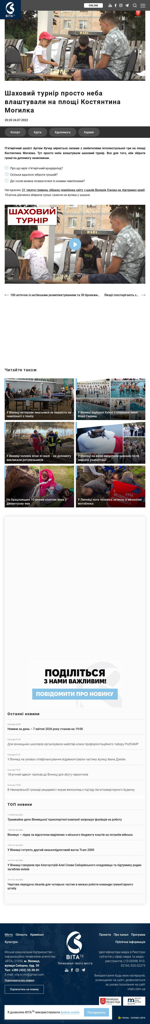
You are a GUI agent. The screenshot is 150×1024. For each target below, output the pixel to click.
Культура (11, 942)
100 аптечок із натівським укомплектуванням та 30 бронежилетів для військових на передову (55, 295)
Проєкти (105, 934)
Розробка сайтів (138, 1018)
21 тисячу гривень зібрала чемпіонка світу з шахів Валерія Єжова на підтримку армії (83, 190)
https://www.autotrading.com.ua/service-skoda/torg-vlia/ (75, 587)
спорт (16, 132)
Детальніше (75, 727)
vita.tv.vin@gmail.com (29, 974)
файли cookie (70, 1012)
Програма (138, 934)
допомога (63, 132)
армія (90, 132)
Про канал (121, 934)
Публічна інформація (130, 942)
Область (21, 934)
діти (38, 132)
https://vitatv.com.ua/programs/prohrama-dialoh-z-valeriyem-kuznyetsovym (75, 329)
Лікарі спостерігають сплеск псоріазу (124, 295)
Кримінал (37, 934)
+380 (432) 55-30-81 (25, 970)
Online (93, 5)
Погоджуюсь (96, 1012)
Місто (9, 934)
